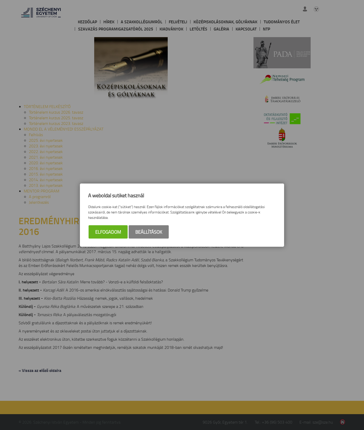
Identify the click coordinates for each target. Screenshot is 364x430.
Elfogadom (108, 232)
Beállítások (148, 232)
